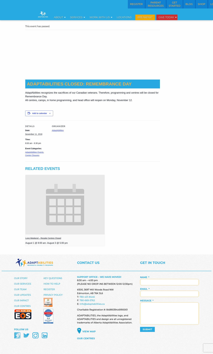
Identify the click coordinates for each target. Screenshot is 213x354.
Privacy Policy (53, 295)
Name (144, 277)
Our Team (20, 289)
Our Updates (22, 295)
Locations (124, 17)
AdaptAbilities (58, 130)
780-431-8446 (87, 297)
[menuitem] (59, 17)
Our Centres (22, 306)
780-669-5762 (87, 300)
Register (49, 289)
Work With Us (100, 17)
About (58, 17)
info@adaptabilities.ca (92, 304)
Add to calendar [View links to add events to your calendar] (39, 113)
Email (145, 289)
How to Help (51, 284)
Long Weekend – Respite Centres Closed (43, 238)
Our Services (22, 284)
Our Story (21, 278)
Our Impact (21, 300)
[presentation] (65, 204)
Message (147, 300)
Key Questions (52, 278)
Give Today (166, 17)
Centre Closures (32, 155)
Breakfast (145, 17)
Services (76, 17)
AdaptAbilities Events (34, 152)
